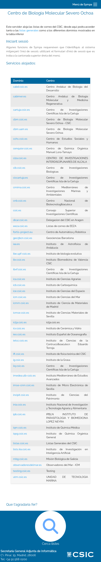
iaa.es (16, 244)
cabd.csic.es (20, 86)
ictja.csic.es (20, 322)
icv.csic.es (19, 328)
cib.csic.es (19, 167)
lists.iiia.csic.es (21, 449)
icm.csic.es (19, 297)
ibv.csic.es (19, 259)
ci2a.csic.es (19, 158)
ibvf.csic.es (19, 269)
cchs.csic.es (20, 138)
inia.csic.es (19, 404)
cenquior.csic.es (22, 148)
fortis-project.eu (23, 232)
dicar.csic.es (20, 220)
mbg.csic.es (20, 458)
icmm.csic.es (21, 303)
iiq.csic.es (18, 365)
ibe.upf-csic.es (21, 253)
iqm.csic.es (19, 427)
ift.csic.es (18, 353)
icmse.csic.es (21, 312)
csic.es (17, 210)
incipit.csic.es (21, 394)
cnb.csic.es (19, 200)
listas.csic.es (20, 443)
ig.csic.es (18, 359)
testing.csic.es (21, 470)
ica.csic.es (19, 279)
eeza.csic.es (20, 226)
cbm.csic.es (20, 119)
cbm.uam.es (20, 129)
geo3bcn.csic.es (22, 238)
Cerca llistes (50, 528)
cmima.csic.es (21, 187)
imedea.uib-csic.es (24, 375)
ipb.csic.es (19, 414)
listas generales (28, 30)
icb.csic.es (19, 285)
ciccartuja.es (20, 177)
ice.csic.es (19, 291)
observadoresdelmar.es (27, 464)
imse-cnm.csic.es (23, 385)
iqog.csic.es (20, 433)
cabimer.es (19, 96)
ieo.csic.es (19, 334)
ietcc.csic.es (20, 340)
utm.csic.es (20, 476)
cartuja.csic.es (21, 109)
